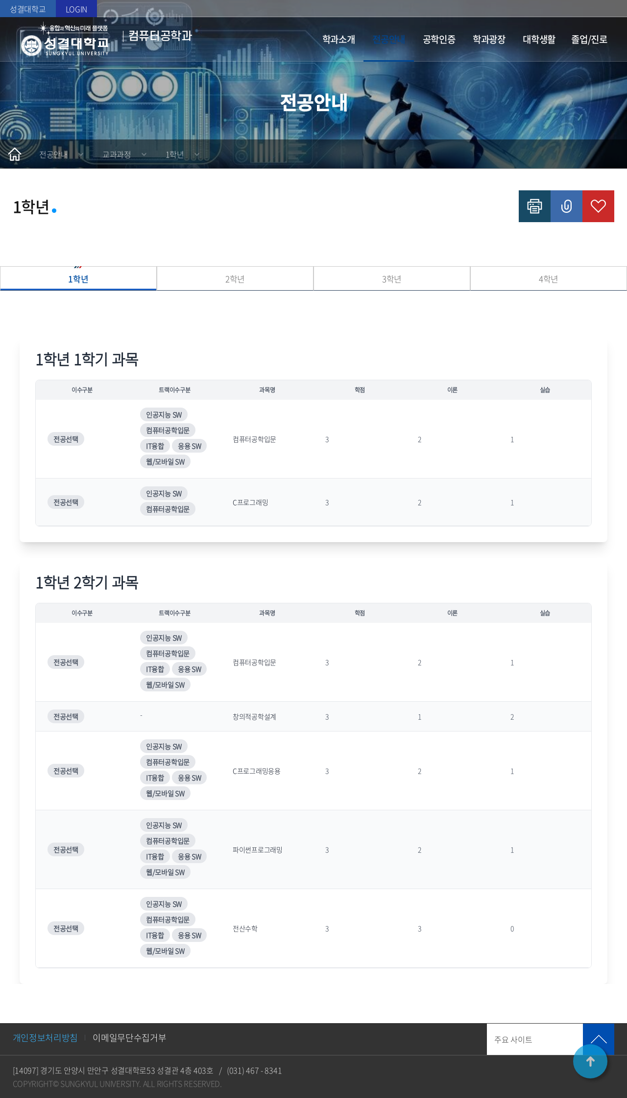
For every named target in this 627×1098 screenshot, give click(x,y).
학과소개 (338, 39)
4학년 (548, 279)
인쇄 (535, 206)
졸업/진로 (589, 39)
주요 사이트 (513, 1039)
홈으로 (14, 154)
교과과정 (116, 154)
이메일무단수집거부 (129, 1037)
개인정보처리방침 (45, 1037)
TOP (590, 1061)
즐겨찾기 (598, 206)
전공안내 (388, 39)
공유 (566, 206)
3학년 (392, 279)
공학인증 (439, 39)
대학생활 (539, 39)
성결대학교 (28, 9)
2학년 (235, 279)
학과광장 (489, 39)
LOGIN (77, 9)
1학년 (175, 154)
